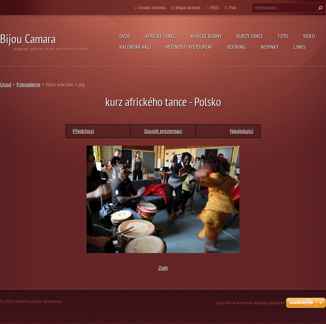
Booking (236, 46)
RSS (215, 7)
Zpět (163, 268)
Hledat (319, 8)
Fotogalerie (28, 84)
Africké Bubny (206, 36)
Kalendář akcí (135, 46)
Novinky (270, 46)
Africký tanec (160, 36)
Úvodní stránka (152, 7)
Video (309, 36)
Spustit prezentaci (163, 131)
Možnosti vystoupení (189, 46)
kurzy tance (250, 36)
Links (300, 46)
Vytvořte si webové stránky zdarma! (250, 302)
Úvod (125, 36)
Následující (241, 131)
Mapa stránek (188, 7)
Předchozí (83, 131)
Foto (283, 36)
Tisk (232, 7)
